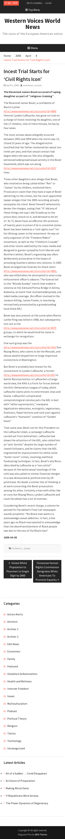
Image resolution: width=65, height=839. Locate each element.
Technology (14, 741)
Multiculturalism (17, 703)
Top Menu (32, 9)
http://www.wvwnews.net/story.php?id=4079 (30, 328)
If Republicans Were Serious (22, 795)
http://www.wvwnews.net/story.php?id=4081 (30, 271)
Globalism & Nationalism (22, 674)
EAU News (13, 644)
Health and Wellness (19, 681)
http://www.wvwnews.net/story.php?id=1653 (30, 347)
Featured (12, 666)
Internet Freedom (18, 688)
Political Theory (17, 718)
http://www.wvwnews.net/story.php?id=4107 (30, 168)
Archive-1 (17, 548)
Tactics (11, 733)
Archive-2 (12, 636)
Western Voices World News (32, 24)
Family (11, 659)
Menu (32, 48)
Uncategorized (16, 748)
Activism (12, 621)
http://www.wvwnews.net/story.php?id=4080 (30, 111)
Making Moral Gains (17, 788)
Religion (12, 726)
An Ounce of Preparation (20, 780)
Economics (13, 651)
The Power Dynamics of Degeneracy (27, 803)
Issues (27, 548)
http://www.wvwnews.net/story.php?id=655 (29, 375)
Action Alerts (15, 614)
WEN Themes (41, 834)
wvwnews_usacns (32, 85)
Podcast (12, 711)
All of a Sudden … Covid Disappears (26, 773)
